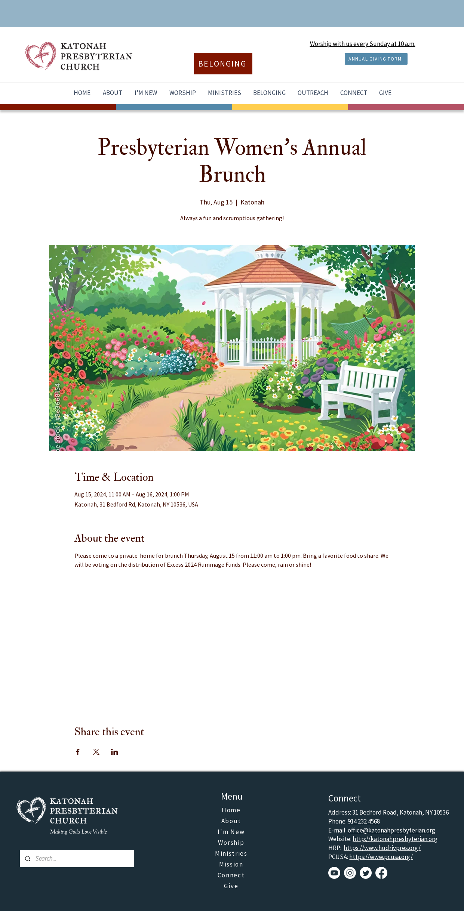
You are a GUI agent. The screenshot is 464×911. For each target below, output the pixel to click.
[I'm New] (232, 832)
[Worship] (232, 842)
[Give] (232, 886)
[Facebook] (381, 873)
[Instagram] (350, 873)
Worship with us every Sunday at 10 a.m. (362, 44)
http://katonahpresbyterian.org (395, 839)
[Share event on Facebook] (78, 752)
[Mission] (232, 864)
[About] (232, 821)
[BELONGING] (223, 63)
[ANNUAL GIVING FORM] (376, 59)
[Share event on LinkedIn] (114, 752)
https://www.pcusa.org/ (381, 857)
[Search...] (77, 858)
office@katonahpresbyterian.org (391, 830)
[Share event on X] (96, 752)
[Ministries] (232, 853)
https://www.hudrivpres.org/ (382, 848)
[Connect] (232, 875)
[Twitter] (366, 873)
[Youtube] (334, 873)
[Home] (232, 810)
